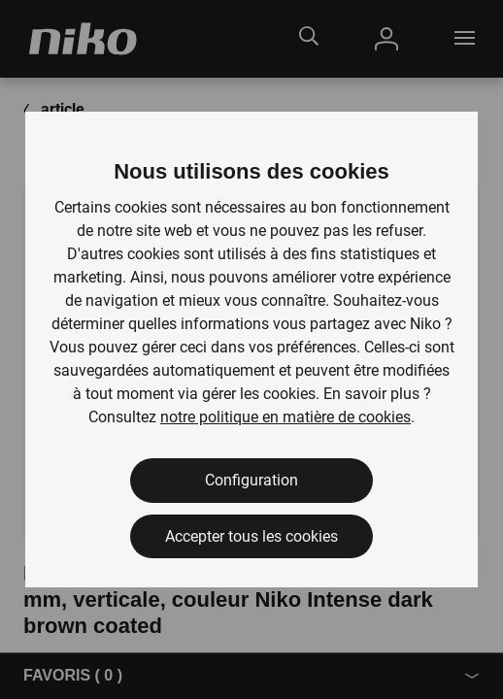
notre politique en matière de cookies (285, 417)
